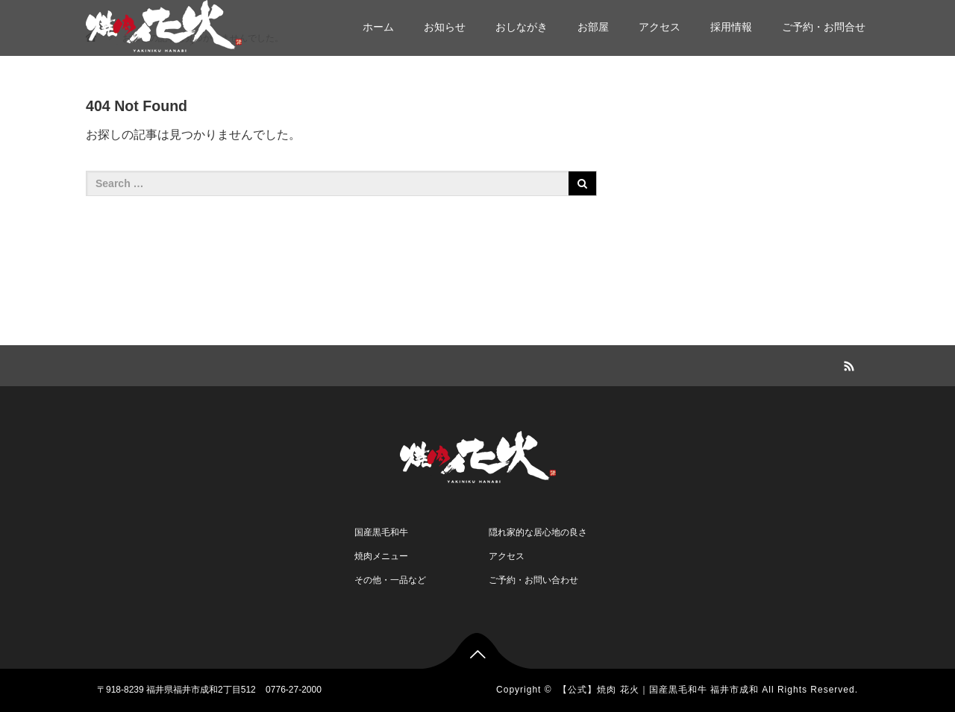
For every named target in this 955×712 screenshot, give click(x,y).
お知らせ (445, 27)
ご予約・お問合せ (823, 27)
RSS (847, 364)
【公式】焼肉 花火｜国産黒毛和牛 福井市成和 (658, 689)
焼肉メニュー (381, 556)
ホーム (378, 27)
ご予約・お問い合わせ (533, 580)
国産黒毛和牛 (381, 532)
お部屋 (593, 27)
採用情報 (731, 27)
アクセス (659, 27)
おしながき (521, 27)
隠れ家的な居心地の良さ (538, 532)
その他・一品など (390, 580)
